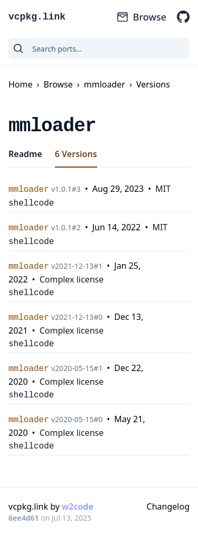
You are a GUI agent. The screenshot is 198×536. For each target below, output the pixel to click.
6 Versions (76, 154)
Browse (141, 17)
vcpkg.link (36, 17)
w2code (77, 506)
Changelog (168, 506)
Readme (25, 154)
